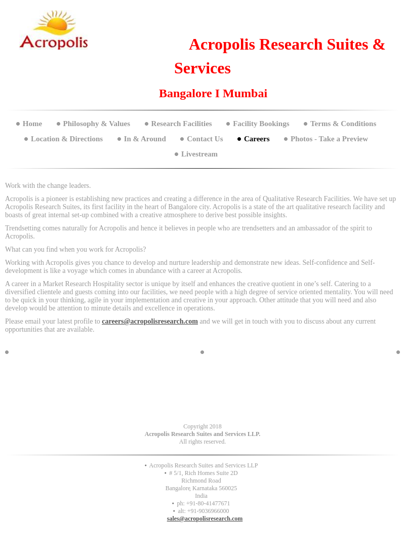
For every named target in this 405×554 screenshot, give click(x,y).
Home (32, 124)
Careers (257, 139)
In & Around (145, 139)
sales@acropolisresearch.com (205, 518)
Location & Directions (67, 139)
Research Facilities (181, 124)
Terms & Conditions (343, 124)
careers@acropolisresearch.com (150, 321)
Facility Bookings (261, 124)
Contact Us (205, 139)
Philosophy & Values (97, 124)
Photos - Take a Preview (329, 139)
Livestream (199, 154)
